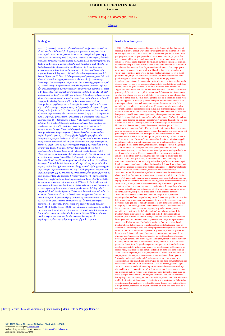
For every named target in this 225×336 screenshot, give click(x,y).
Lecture (15, 308)
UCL (7, 324)
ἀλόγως (112, 25)
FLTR (12, 324)
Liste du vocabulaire (32, 308)
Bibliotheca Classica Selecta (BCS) (49, 324)
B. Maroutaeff (49, 329)
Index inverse (53, 308)
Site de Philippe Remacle (85, 308)
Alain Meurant (33, 326)
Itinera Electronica (24, 324)
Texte (6, 308)
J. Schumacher (62, 329)
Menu (65, 308)
